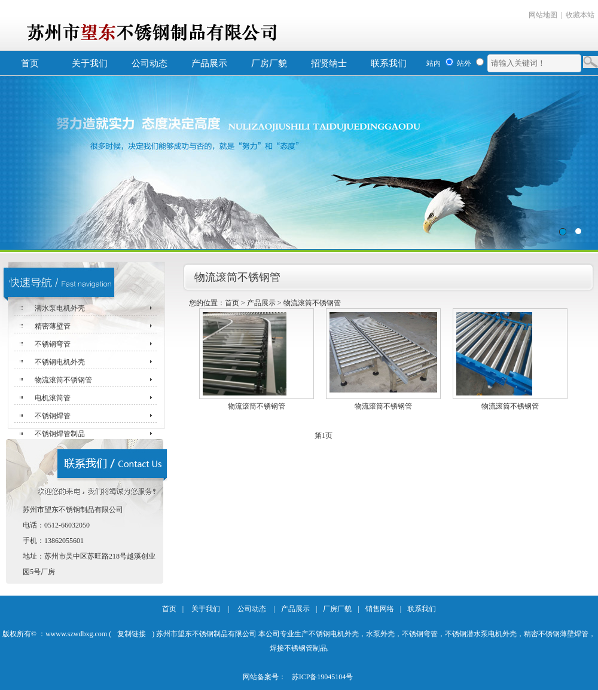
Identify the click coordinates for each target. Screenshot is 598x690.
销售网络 (379, 609)
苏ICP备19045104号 (322, 677)
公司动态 (149, 63)
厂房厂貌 (269, 63)
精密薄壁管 (53, 326)
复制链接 (131, 634)
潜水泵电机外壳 (60, 308)
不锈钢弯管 (53, 344)
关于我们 (90, 63)
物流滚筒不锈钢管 (63, 380)
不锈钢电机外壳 (60, 362)
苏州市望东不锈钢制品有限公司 (299, 163)
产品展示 (209, 63)
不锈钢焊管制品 (60, 434)
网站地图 (543, 15)
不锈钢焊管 (53, 416)
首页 (30, 63)
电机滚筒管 (53, 398)
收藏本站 (580, 15)
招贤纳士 (329, 63)
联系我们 (389, 63)
